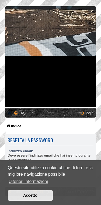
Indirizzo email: (20, 151)
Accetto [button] (30, 195)
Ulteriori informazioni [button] (28, 181)
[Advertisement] (50, 56)
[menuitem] (20, 113)
